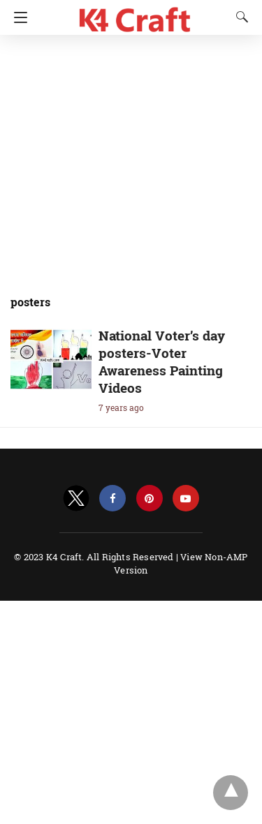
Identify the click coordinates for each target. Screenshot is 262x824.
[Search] (239, 17)
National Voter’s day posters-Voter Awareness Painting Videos (162, 361)
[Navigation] (17, 17)
